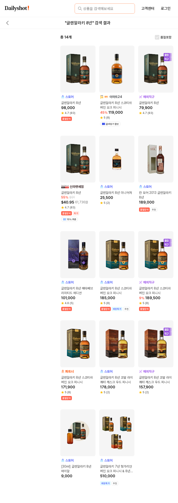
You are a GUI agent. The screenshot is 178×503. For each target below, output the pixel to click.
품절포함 (166, 37)
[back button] (7, 23)
